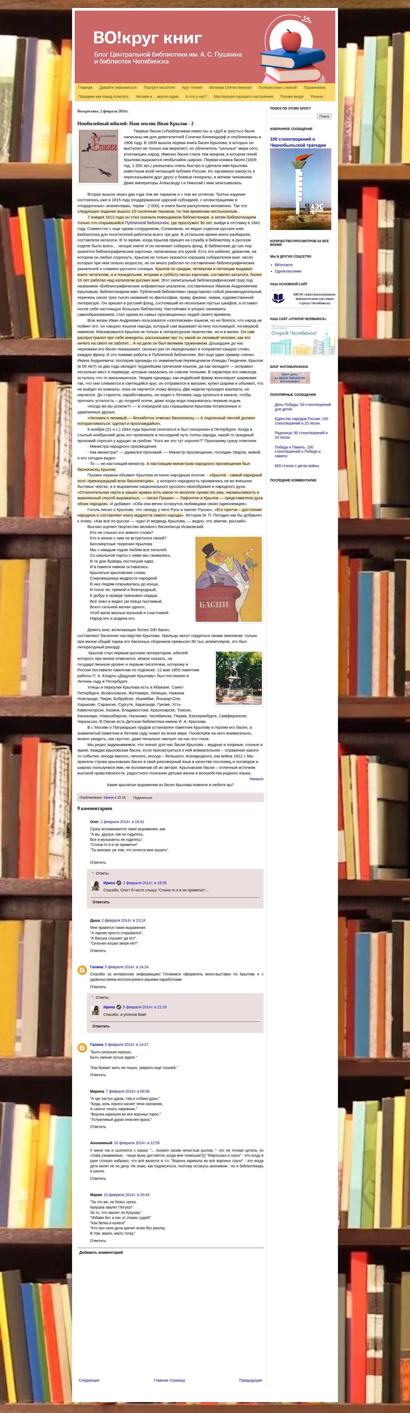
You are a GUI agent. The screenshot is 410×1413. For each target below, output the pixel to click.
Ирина (109, 797)
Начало (256, 779)
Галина (96, 967)
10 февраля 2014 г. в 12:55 (137, 1143)
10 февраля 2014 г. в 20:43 (126, 1195)
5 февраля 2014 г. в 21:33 (144, 1007)
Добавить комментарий (101, 1252)
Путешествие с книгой (277, 87)
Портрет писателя (159, 87)
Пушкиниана (314, 87)
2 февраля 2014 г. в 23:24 (123, 920)
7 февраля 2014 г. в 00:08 (127, 1091)
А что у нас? (196, 96)
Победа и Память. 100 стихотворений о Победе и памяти (298, 451)
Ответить (98, 862)
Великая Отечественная (230, 87)
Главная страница (169, 1380)
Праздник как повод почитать (103, 96)
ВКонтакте (284, 265)
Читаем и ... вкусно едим (157, 96)
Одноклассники (288, 271)
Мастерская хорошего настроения (243, 96)
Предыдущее (250, 1380)
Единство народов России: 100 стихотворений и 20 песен (301, 421)
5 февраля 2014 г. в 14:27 (126, 1044)
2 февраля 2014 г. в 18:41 (122, 822)
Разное (317, 96)
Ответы (102, 873)
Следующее (89, 1380)
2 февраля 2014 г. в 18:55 (144, 883)
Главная (85, 87)
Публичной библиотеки (147, 222)
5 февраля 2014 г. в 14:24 (126, 967)
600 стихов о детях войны (297, 466)
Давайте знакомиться (118, 87)
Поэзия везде (291, 96)
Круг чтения (192, 87)
